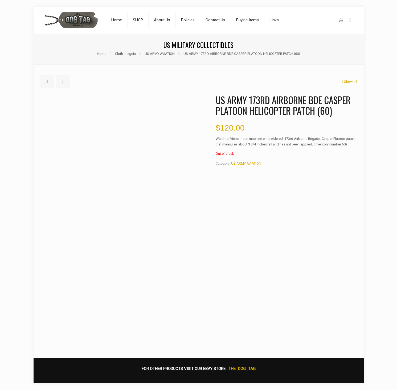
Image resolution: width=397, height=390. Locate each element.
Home (101, 54)
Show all (349, 82)
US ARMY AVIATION (160, 54)
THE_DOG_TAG (242, 368)
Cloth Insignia (125, 54)
